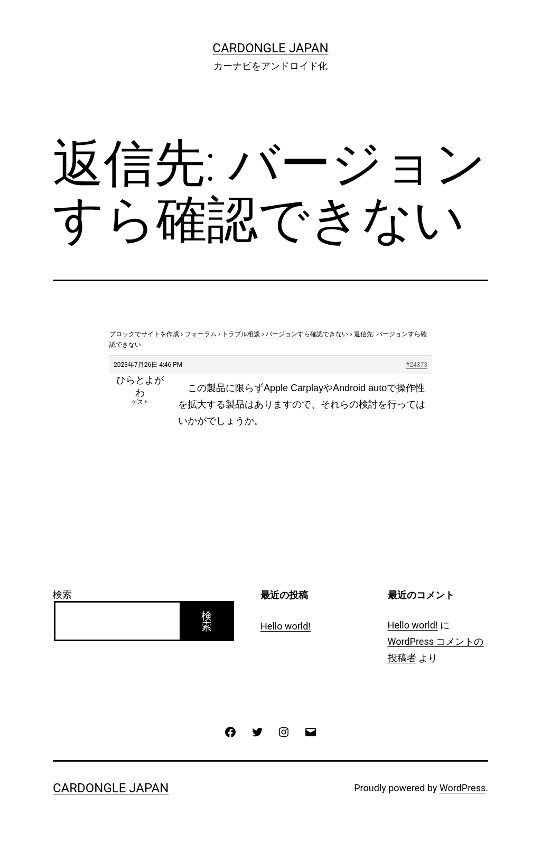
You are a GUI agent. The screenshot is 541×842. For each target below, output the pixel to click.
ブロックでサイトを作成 (144, 334)
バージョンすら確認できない (307, 334)
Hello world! (285, 626)
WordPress (463, 787)
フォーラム (201, 334)
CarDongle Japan (270, 48)
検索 (62, 594)
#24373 (416, 364)
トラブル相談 (241, 334)
